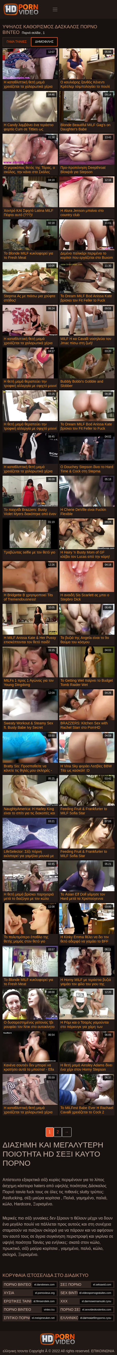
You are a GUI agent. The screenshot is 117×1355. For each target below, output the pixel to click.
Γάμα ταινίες (17, 41)
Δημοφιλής (44, 41)
